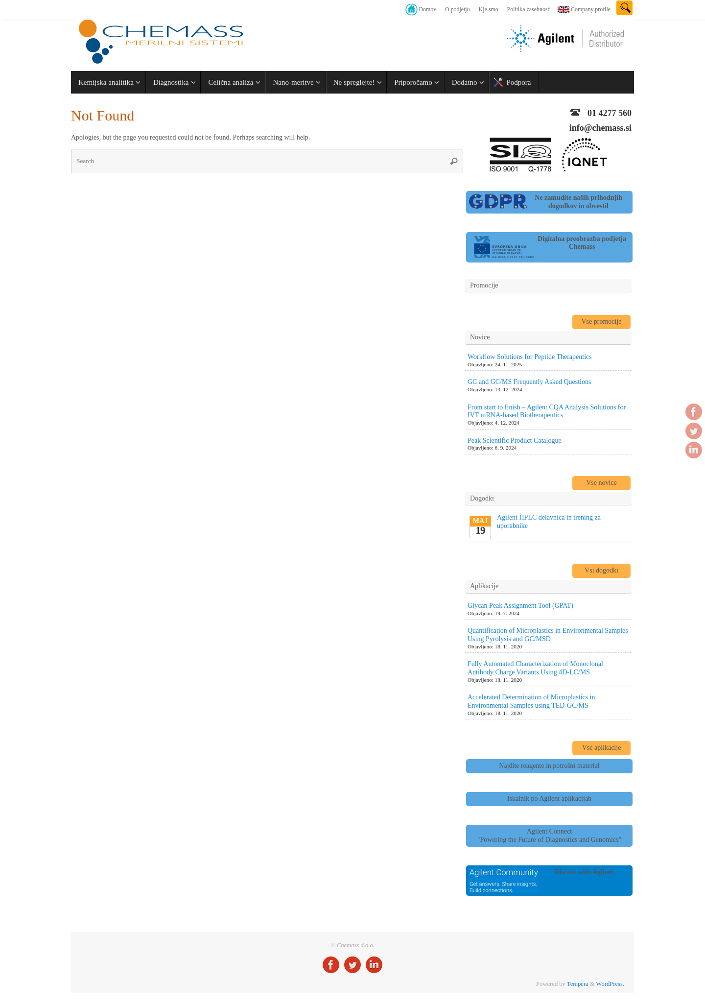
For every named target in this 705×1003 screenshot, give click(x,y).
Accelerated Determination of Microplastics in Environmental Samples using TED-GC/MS (531, 701)
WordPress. (610, 983)
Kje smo (488, 9)
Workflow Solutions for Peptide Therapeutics (530, 356)
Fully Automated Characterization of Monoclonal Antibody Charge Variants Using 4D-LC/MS (535, 668)
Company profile (591, 9)
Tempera (577, 983)
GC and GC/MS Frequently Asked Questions (529, 381)
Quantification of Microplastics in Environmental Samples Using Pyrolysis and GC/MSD (548, 635)
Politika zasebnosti (529, 9)
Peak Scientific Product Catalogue (515, 440)
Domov (427, 9)
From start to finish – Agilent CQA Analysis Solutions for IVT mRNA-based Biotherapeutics (547, 411)
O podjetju (457, 9)
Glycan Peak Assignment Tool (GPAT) (520, 605)
